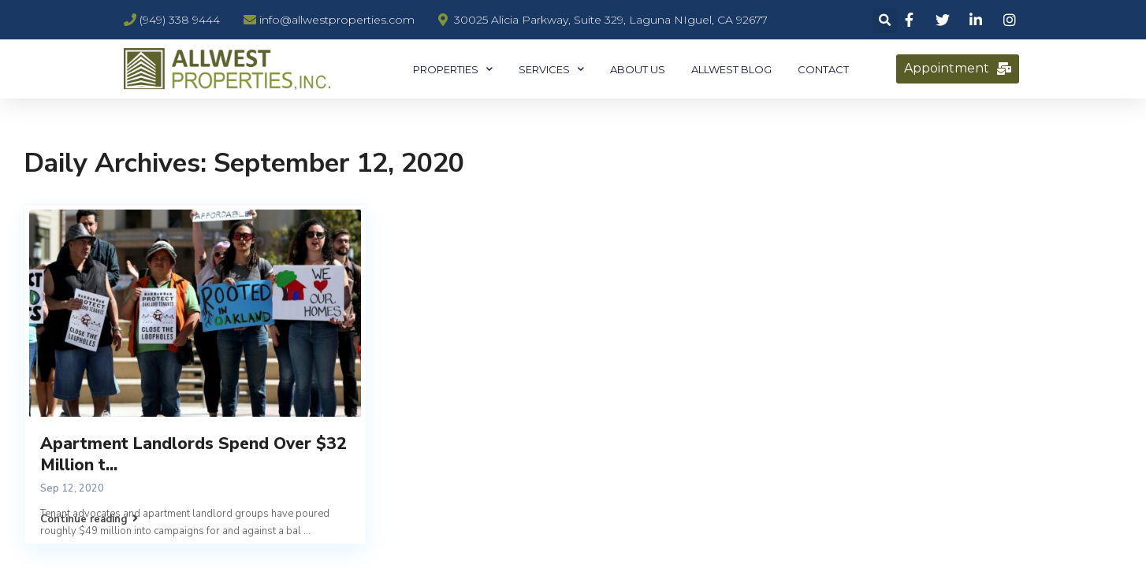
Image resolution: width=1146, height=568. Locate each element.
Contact (823, 69)
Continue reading (89, 519)
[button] (957, 69)
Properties (453, 69)
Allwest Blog (731, 69)
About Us (637, 69)
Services (551, 69)
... (307, 531)
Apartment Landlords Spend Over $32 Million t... (193, 454)
